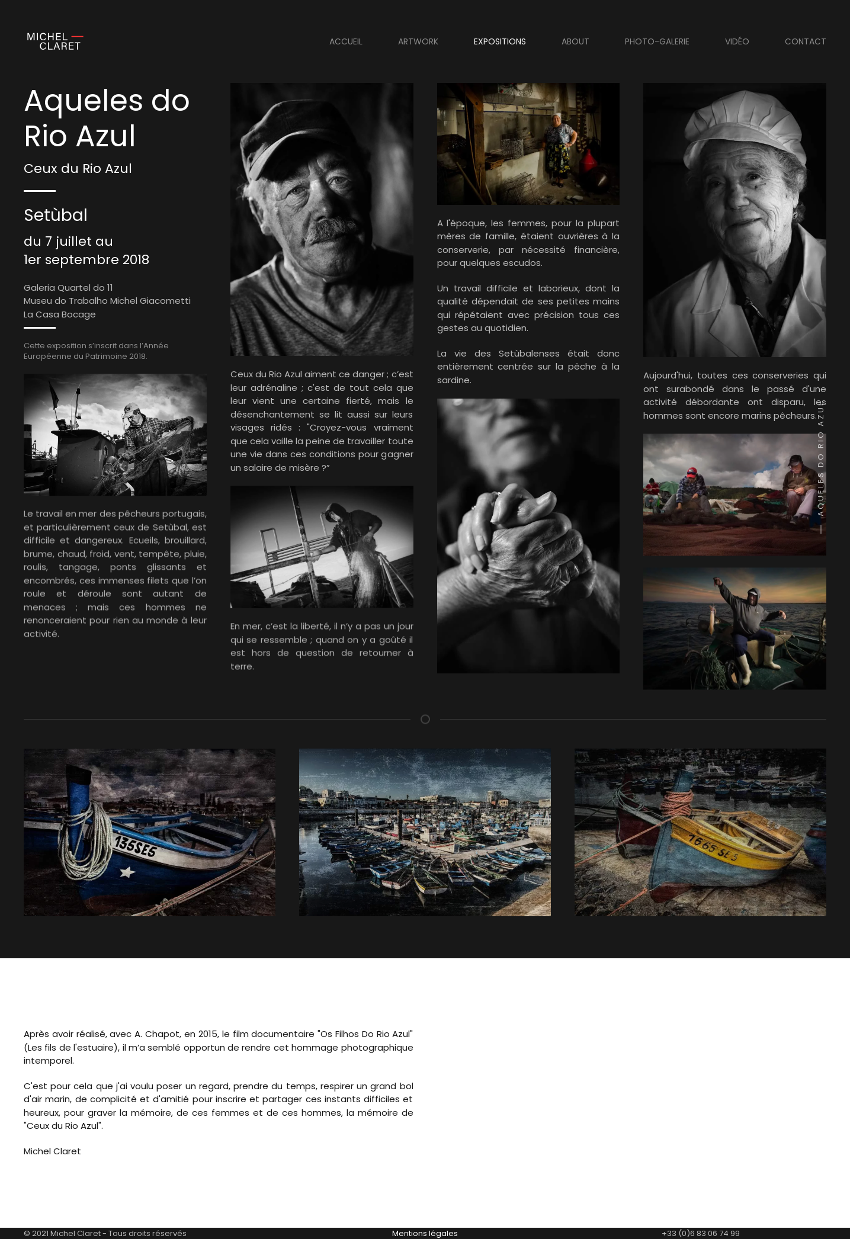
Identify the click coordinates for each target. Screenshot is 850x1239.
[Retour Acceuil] (54, 41)
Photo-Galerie (657, 41)
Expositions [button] (500, 41)
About (575, 41)
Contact (805, 41)
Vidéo (737, 41)
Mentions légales (425, 1233)
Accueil (346, 41)
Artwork (418, 41)
